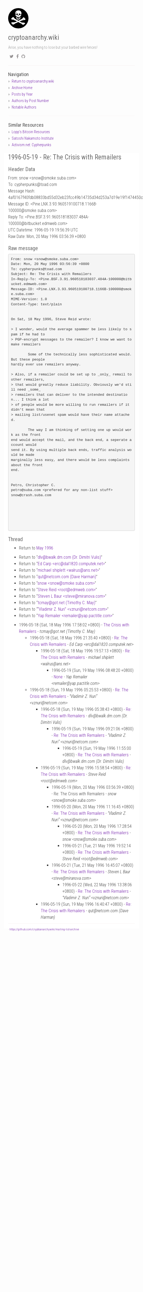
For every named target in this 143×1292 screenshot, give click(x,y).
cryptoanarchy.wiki (33, 37)
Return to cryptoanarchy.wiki (33, 81)
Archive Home (22, 88)
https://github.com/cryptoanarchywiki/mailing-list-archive (44, 929)
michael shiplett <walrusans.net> (68, 570)
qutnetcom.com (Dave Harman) (67, 576)
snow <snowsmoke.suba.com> (66, 583)
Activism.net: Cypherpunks (31, 145)
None (58, 676)
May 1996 (44, 548)
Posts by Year (22, 94)
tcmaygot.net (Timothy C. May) (66, 602)
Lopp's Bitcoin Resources (31, 132)
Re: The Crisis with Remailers (79, 735)
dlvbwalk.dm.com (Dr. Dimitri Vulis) (69, 557)
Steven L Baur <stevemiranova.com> (71, 596)
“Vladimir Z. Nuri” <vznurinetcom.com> (72, 609)
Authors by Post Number (30, 101)
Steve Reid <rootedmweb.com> (67, 589)
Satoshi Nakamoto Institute (32, 138)
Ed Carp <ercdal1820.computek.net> (71, 563)
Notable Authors (24, 107)
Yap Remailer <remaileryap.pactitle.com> (75, 615)
